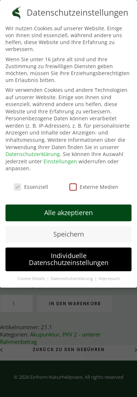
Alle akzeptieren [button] (68, 210)
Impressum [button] (109, 277)
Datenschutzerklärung (32, 152)
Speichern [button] (68, 232)
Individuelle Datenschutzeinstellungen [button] (69, 257)
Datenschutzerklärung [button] (72, 277)
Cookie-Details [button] (32, 277)
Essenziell (31, 185)
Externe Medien (93, 185)
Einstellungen (60, 159)
